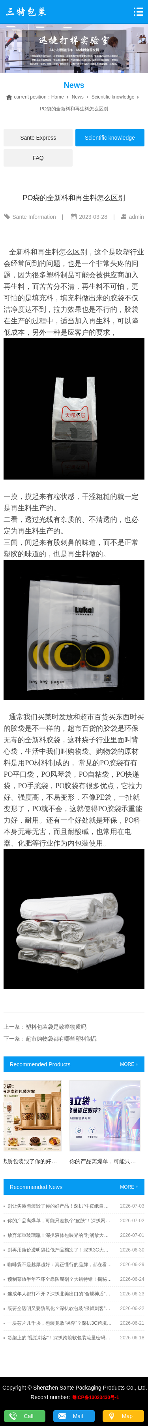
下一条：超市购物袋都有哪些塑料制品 (50, 1038)
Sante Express (38, 138)
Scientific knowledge (113, 97)
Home (57, 97)
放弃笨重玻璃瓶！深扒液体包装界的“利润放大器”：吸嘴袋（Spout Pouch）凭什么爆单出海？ (59, 1235)
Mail (78, 1416)
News (78, 97)
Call (28, 1416)
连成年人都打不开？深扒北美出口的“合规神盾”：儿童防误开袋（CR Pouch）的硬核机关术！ (59, 1294)
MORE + (129, 1064)
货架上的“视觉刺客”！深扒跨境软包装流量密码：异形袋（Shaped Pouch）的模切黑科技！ (59, 1338)
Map (127, 1416)
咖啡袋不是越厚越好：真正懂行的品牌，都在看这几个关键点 (59, 1264)
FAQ (38, 158)
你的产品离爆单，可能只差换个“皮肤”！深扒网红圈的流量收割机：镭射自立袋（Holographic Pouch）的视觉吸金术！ (59, 1220)
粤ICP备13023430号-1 (95, 1397)
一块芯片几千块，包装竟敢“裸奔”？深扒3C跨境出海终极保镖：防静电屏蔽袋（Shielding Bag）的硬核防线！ (59, 1323)
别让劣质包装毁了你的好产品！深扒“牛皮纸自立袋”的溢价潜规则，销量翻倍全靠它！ (59, 1206)
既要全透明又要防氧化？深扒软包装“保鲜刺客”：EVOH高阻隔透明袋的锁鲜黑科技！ (59, 1308)
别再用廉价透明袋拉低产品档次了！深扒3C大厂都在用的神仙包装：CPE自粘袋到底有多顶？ (59, 1250)
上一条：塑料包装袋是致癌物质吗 (45, 1027)
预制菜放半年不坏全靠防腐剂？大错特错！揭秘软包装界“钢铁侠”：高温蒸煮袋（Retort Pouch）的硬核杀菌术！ (59, 1279)
